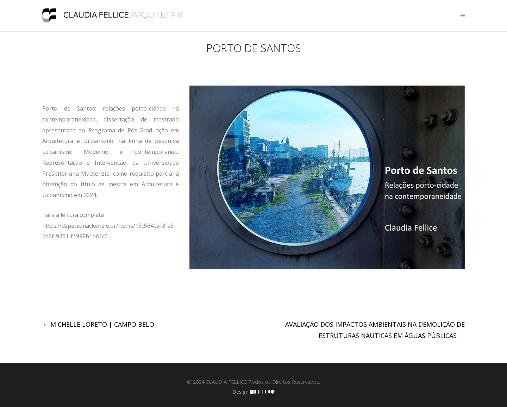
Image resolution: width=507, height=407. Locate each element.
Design (253, 391)
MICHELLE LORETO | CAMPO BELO (98, 324)
